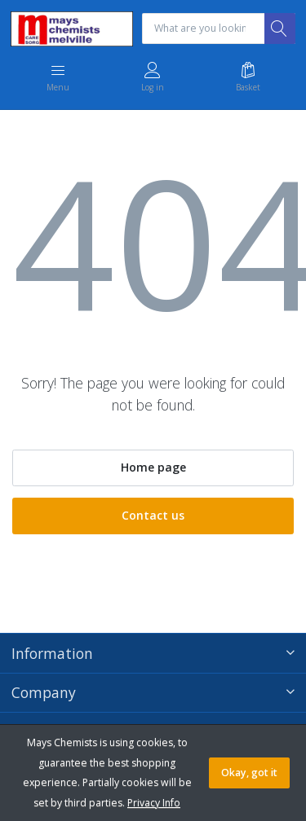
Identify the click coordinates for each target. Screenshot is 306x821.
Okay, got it (249, 772)
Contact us (153, 515)
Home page (153, 467)
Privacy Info (153, 803)
